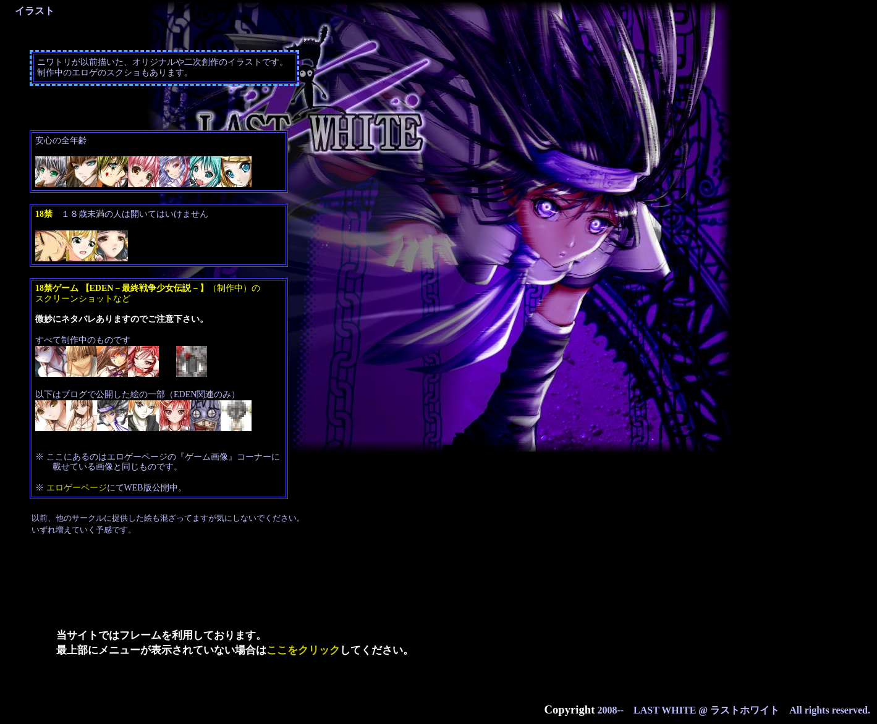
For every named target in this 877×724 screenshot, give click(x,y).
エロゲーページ (76, 487)
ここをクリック (303, 650)
